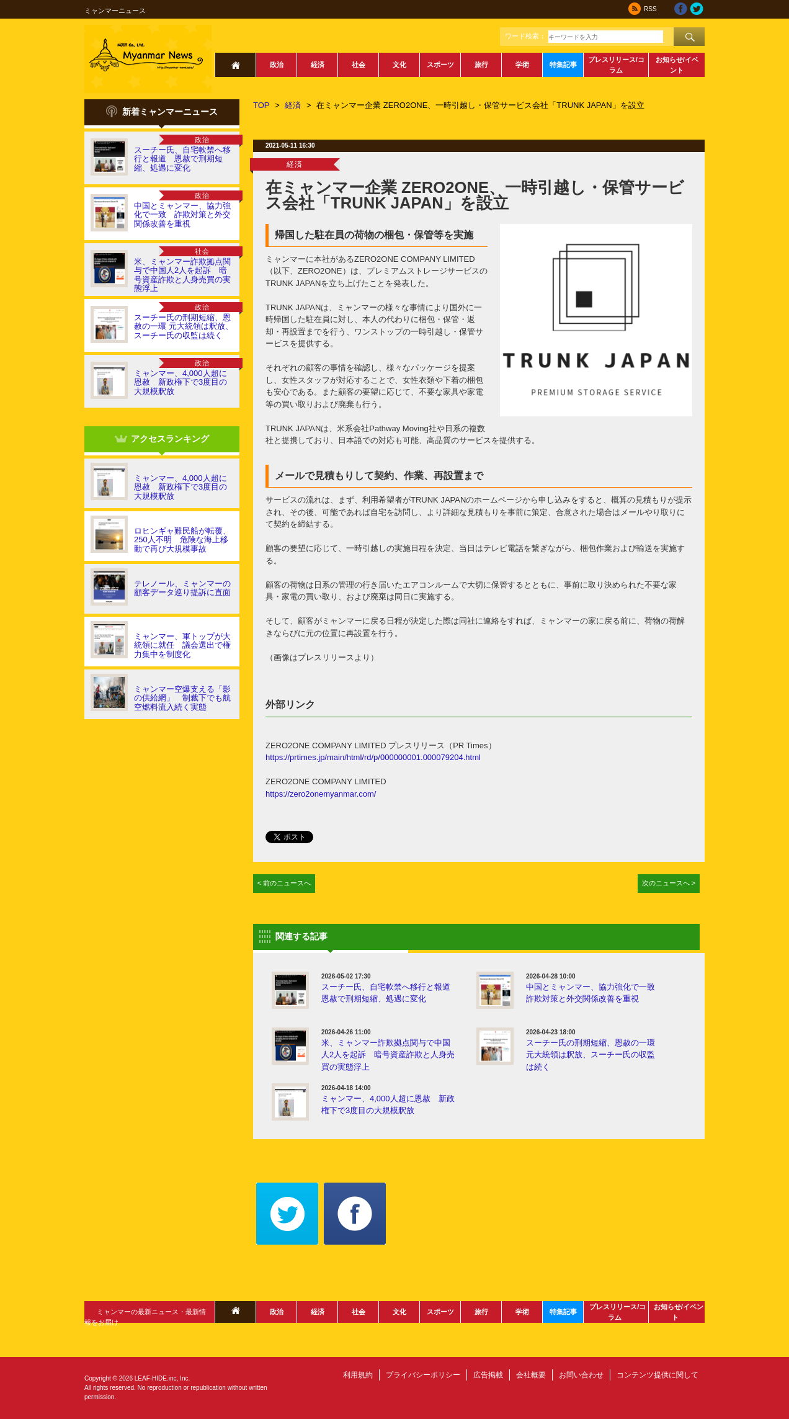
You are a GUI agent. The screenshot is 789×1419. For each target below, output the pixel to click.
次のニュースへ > (669, 883)
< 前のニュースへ (284, 883)
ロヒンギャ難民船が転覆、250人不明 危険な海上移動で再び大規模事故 (182, 539)
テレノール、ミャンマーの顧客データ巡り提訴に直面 (182, 588)
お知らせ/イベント (677, 65)
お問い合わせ (581, 1375)
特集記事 (563, 64)
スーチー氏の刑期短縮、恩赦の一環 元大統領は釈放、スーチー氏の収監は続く (183, 326)
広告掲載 (488, 1375)
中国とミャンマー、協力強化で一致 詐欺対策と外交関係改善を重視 (182, 214)
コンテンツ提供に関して (657, 1375)
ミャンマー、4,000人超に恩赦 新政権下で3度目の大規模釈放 (180, 382)
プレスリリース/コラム (616, 65)
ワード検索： (525, 36)
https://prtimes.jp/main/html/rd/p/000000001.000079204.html (373, 757)
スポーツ (440, 64)
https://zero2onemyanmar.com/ (320, 794)
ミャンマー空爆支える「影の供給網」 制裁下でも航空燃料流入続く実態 (182, 698)
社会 (358, 64)
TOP (261, 105)
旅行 (481, 64)
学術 (522, 64)
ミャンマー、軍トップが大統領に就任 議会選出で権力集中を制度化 (182, 645)
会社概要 (531, 1375)
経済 (317, 64)
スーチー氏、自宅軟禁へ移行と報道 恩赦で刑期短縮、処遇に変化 (182, 158)
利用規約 (358, 1375)
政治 (276, 64)
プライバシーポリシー (423, 1375)
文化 (399, 64)
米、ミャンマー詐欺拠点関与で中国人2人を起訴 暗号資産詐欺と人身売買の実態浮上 (182, 275)
